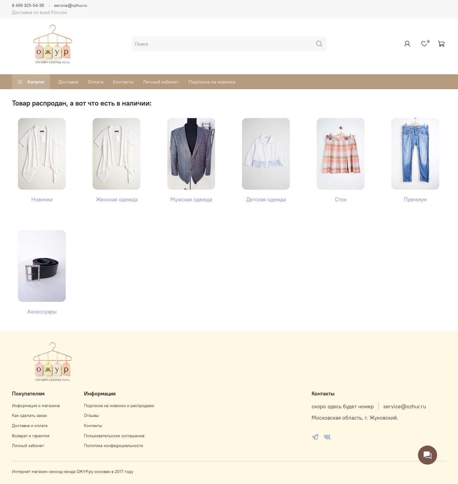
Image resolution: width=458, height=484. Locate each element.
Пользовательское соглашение (114, 435)
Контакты (123, 82)
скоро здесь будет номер (343, 406)
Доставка (68, 82)
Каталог (31, 82)
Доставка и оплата (30, 425)
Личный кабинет (161, 82)
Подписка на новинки (212, 82)
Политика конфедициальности (113, 445)
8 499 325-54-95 (28, 5)
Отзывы (91, 415)
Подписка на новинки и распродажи (119, 405)
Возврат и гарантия (30, 435)
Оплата (95, 82)
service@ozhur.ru (70, 5)
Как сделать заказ (29, 415)
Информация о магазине (36, 405)
